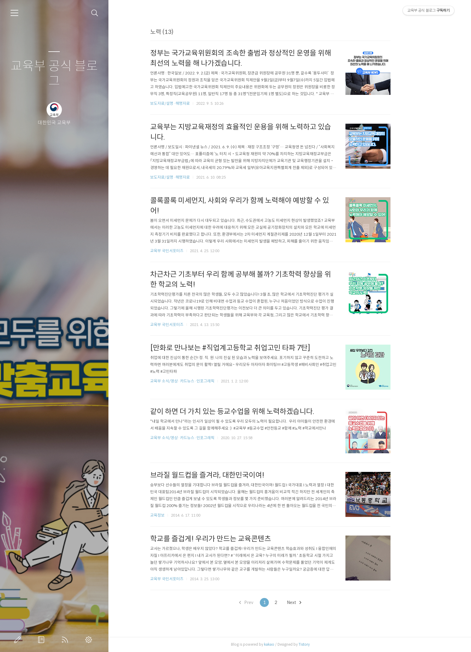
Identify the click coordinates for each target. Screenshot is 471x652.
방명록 (42, 640)
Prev (266, 602)
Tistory (323, 644)
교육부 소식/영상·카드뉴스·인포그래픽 (201, 381)
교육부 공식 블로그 (54, 74)
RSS (66, 640)
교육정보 (176, 515)
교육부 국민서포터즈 (186, 250)
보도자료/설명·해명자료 (189, 103)
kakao (288, 644)
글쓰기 (18, 640)
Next (313, 602)
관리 (90, 640)
